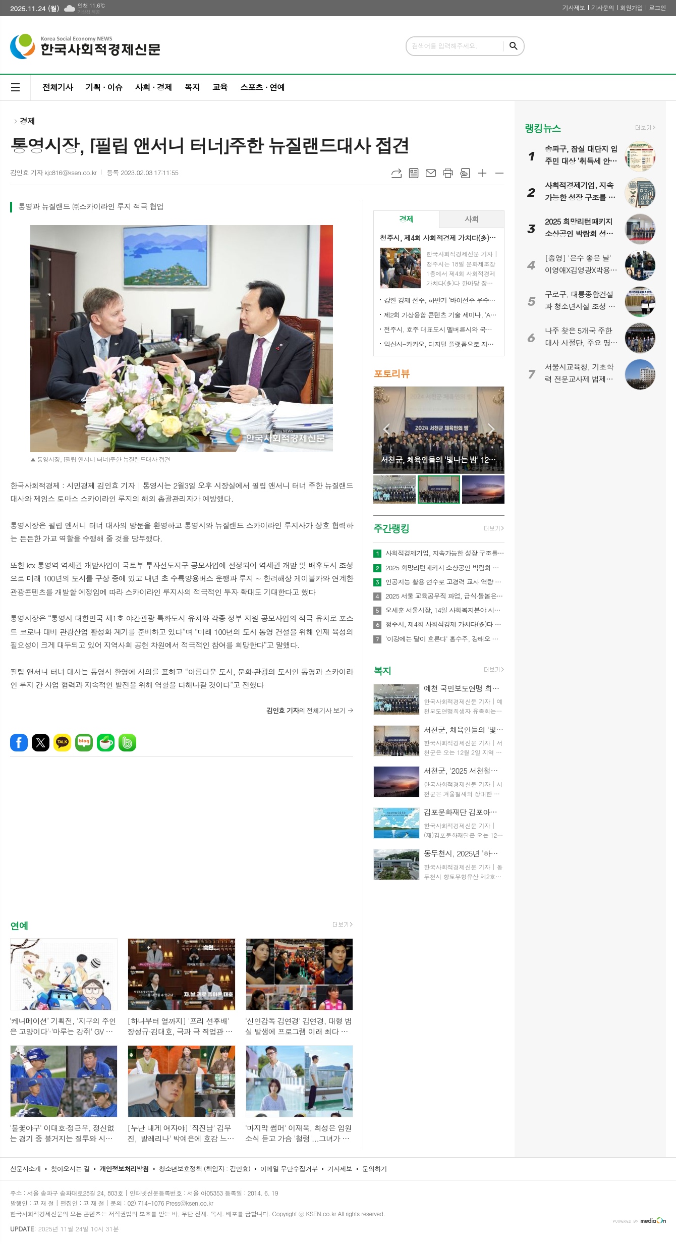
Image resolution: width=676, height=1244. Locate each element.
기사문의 (602, 7)
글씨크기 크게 (482, 173)
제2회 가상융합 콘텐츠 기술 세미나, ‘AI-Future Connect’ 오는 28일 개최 (441, 314)
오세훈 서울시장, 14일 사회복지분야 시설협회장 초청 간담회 (444, 610)
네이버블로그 (84, 742)
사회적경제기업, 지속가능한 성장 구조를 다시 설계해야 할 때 (444, 553)
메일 (431, 173)
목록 (414, 173)
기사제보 (573, 7)
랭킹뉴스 (542, 128)
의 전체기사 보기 (306, 710)
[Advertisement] (181, 847)
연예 (19, 925)
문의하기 (374, 1168)
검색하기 (513, 46)
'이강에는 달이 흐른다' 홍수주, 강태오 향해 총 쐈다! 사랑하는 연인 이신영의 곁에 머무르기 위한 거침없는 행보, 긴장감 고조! (444, 638)
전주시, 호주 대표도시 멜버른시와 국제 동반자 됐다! (441, 329)
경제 (27, 121)
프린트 (448, 173)
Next (491, 429)
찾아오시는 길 (70, 1168)
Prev (386, 429)
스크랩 (465, 173)
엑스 (40, 742)
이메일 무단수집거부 (289, 1168)
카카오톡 (62, 742)
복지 (192, 87)
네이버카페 (106, 742)
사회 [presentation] (472, 218)
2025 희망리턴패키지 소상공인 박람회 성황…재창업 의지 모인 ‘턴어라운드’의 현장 (444, 567)
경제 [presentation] (406, 218)
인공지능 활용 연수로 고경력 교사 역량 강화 (444, 581)
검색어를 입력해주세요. (444, 45)
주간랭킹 (391, 528)
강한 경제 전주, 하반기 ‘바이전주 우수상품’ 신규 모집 (441, 300)
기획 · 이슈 (103, 87)
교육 (220, 87)
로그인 (657, 7)
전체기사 (57, 87)
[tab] (406, 219)
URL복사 (396, 173)
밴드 (127, 742)
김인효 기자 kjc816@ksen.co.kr (53, 172)
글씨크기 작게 (499, 173)
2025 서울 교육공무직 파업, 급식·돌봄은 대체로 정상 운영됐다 (444, 596)
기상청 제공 (88, 12)
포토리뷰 (391, 373)
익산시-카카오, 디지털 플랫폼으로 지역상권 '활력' (441, 344)
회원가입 (631, 7)
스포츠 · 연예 (262, 87)
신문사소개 (25, 1168)
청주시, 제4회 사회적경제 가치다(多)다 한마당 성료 (444, 624)
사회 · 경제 (153, 87)
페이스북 (19, 742)
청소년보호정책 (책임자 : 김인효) (204, 1168)
